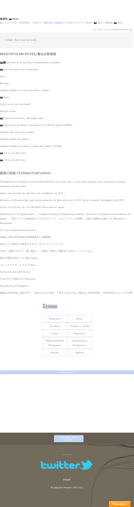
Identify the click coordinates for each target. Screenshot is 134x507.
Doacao (54, 352)
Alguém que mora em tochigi (17, 132)
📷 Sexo (98, 22)
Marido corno (8, 111)
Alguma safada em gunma (14, 139)
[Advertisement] (67, 401)
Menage (4, 83)
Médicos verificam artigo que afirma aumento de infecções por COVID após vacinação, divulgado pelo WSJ (62, 200)
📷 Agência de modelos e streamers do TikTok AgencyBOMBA (36, 125)
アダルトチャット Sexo (78, 22)
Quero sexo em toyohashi (15, 104)
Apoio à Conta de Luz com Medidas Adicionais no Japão (32, 207)
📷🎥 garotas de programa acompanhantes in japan (30, 62)
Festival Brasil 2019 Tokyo (15, 271)
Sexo (3, 76)
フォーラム (10, 22)
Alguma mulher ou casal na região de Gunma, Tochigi (31, 146)
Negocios (79, 333)
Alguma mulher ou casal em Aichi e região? (25, 90)
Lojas (54, 333)
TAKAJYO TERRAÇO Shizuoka (17, 278)
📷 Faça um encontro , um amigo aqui (21, 118)
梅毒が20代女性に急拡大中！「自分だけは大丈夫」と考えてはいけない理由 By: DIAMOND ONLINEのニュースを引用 (66, 292)
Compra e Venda (79, 326)
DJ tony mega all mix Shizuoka (17, 230)
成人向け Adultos (53, 22)
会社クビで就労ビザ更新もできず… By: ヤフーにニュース (31, 244)
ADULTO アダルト (30, 22)
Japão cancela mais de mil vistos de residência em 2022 (31, 193)
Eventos (54, 326)
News (79, 318)
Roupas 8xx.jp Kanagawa (14, 285)
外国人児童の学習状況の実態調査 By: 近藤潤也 (25, 237)
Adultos (79, 352)
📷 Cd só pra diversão (13, 152)
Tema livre (55, 318)
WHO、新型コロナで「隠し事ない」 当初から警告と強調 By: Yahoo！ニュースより (46, 251)
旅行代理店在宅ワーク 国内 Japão (18, 258)
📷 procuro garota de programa (19, 69)
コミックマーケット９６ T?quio (18, 264)
